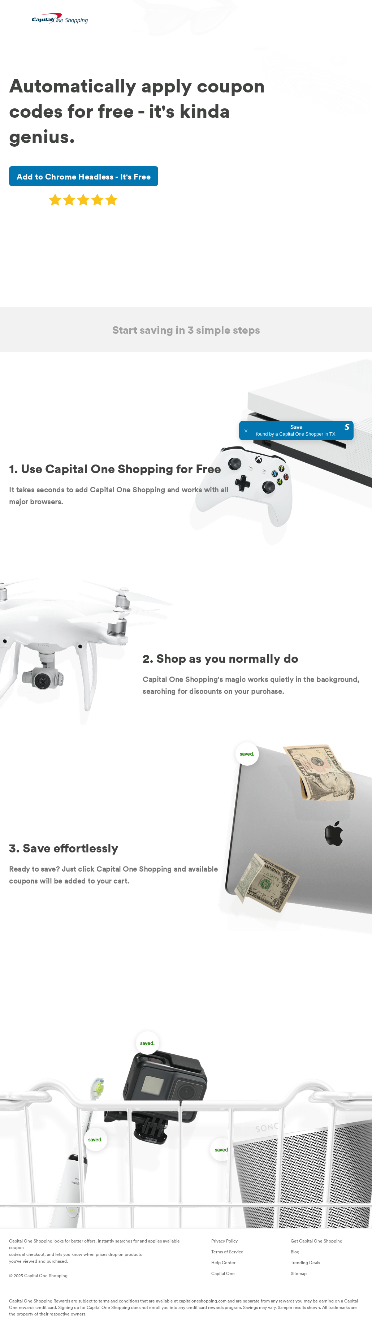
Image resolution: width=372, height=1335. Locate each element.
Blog (295, 1251)
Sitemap (299, 1273)
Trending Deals (305, 1262)
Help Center (223, 1262)
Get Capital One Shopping (316, 1240)
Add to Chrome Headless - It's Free (84, 176)
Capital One (223, 1273)
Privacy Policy (224, 1240)
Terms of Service (227, 1251)
